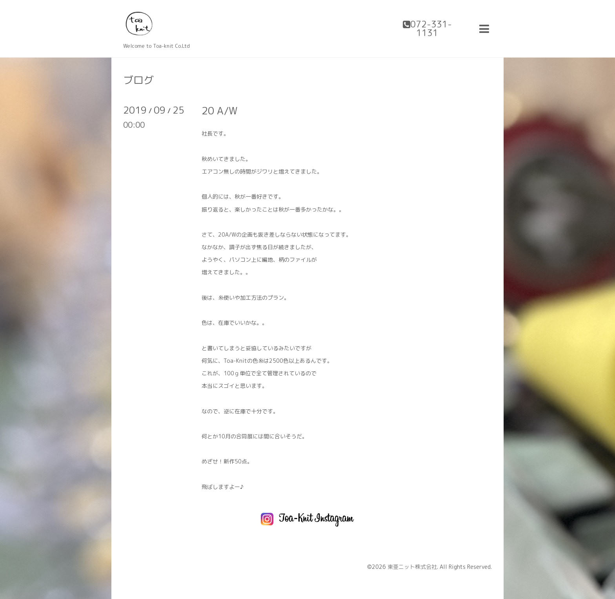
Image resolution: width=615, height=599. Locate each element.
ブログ (138, 80)
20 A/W (219, 110)
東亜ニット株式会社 (412, 566)
